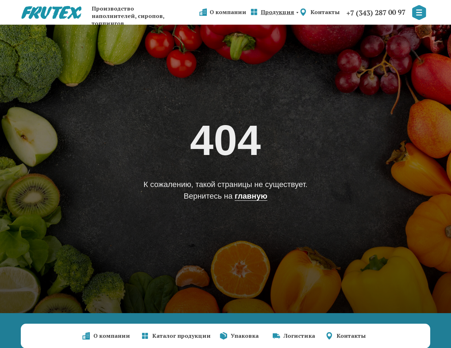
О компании (228, 12)
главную (251, 196)
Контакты (325, 12)
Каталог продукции (181, 336)
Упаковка (245, 336)
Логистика (299, 336)
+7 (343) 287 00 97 (376, 12)
